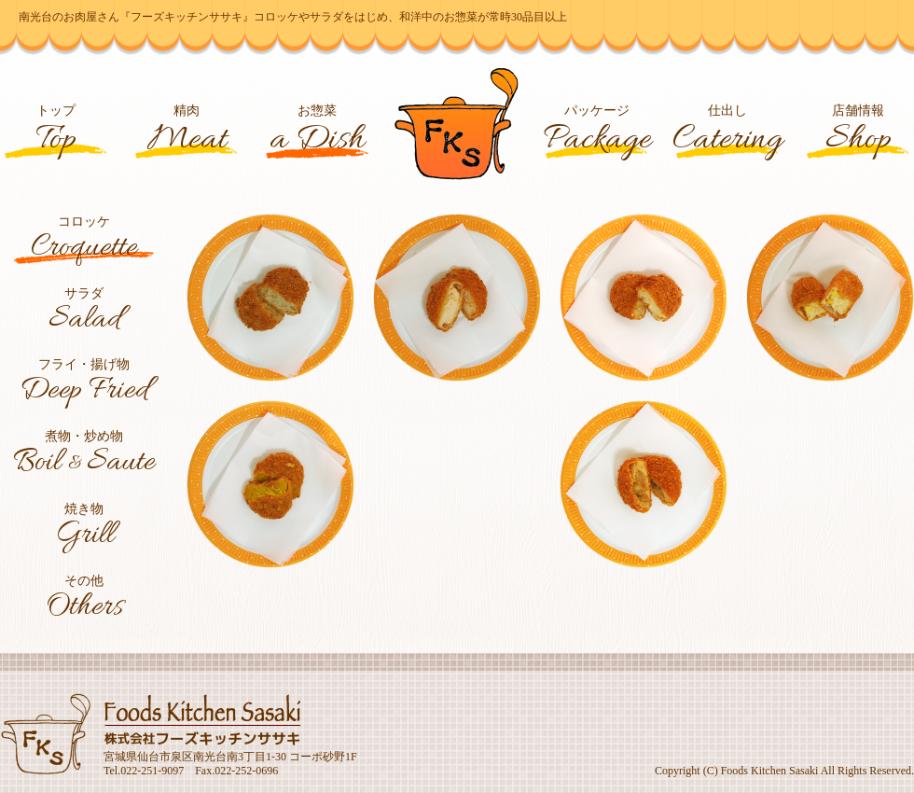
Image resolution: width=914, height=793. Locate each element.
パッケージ (597, 132)
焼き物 (84, 528)
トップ (56, 132)
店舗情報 (858, 132)
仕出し (727, 132)
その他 (84, 600)
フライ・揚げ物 (84, 383)
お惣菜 (317, 132)
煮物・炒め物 (84, 456)
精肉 (187, 132)
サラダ (84, 312)
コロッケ (84, 241)
